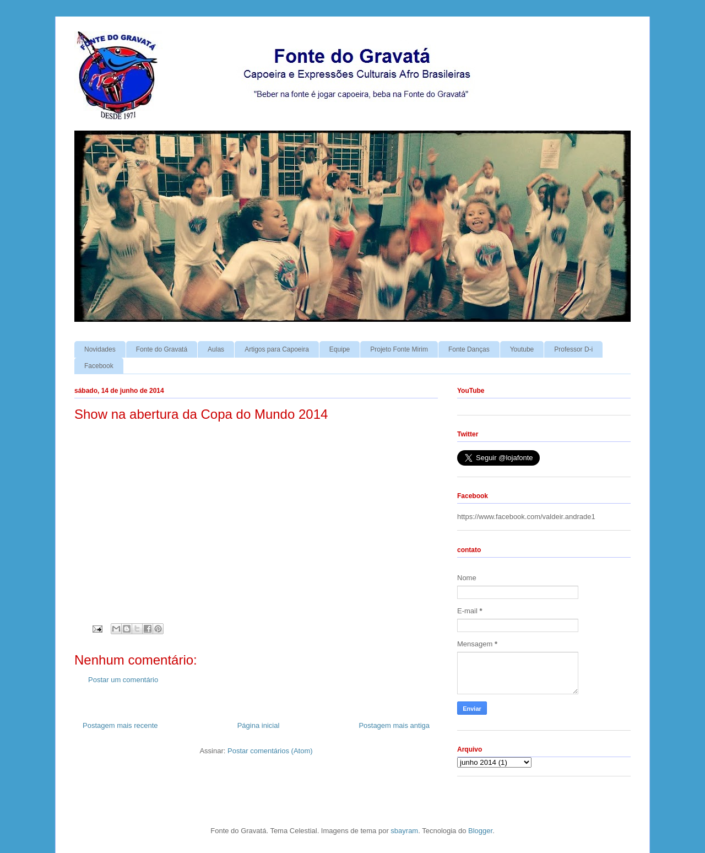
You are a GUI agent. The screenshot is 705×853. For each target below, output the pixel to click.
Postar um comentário (123, 680)
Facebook (98, 366)
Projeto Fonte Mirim (399, 349)
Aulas (216, 349)
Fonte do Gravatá (161, 349)
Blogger (480, 831)
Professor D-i (573, 349)
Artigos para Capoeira (277, 349)
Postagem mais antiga (394, 725)
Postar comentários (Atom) (270, 751)
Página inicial (258, 725)
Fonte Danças (469, 349)
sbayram (404, 831)
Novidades (100, 349)
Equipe (339, 349)
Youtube (522, 349)
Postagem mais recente (120, 725)
